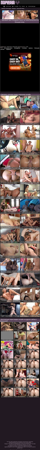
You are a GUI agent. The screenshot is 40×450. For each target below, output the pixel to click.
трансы (31, 48)
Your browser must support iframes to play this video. (19, 35)
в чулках (24, 48)
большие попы (8, 48)
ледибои (8, 49)
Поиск (23, 6)
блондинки (17, 48)
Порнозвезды (31, 6)
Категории (8, 6)
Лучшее (16, 6)
